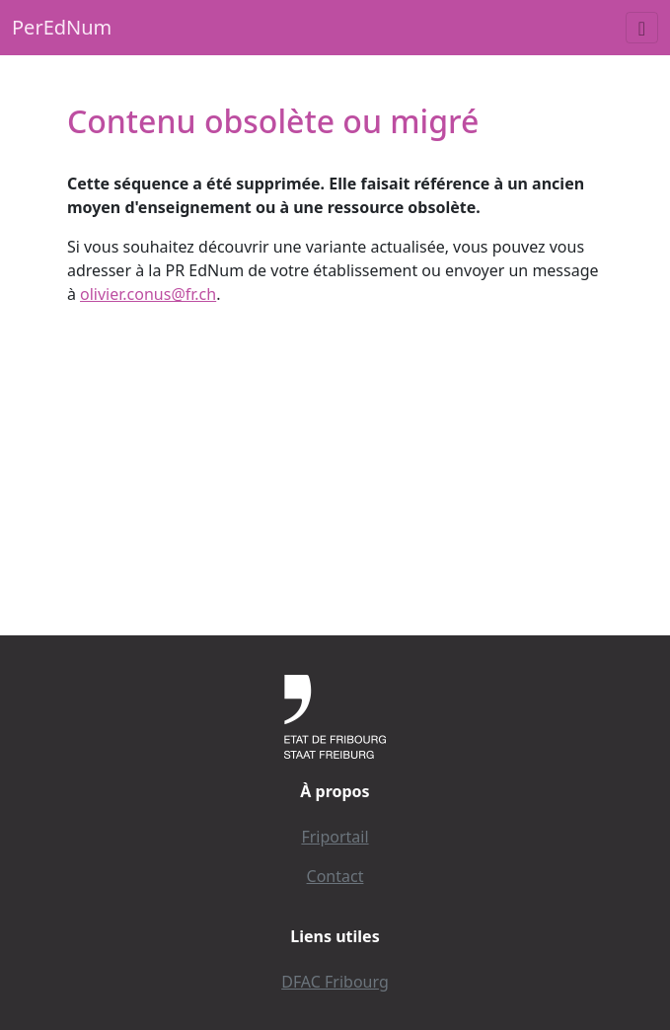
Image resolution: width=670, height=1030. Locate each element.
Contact (335, 876)
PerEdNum (62, 27)
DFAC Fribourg (335, 982)
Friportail (334, 836)
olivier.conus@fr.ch (148, 294)
